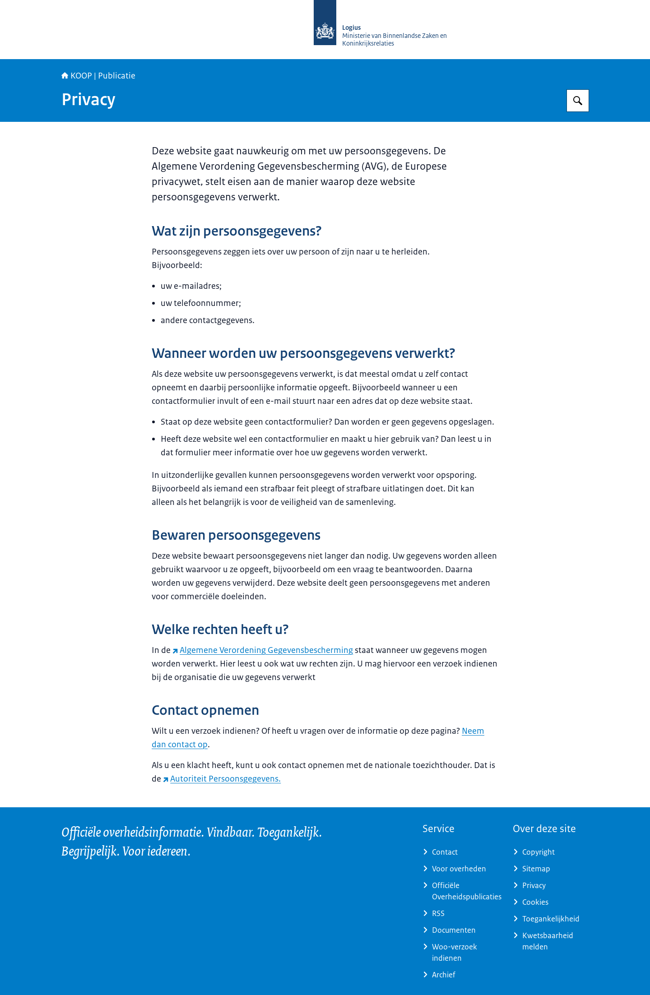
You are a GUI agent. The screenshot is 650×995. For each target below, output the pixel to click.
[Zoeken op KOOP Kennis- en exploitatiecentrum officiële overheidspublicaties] (578, 100)
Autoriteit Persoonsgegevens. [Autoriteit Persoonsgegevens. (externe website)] (222, 778)
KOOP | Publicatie (98, 75)
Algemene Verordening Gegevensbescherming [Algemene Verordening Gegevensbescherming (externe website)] (262, 650)
